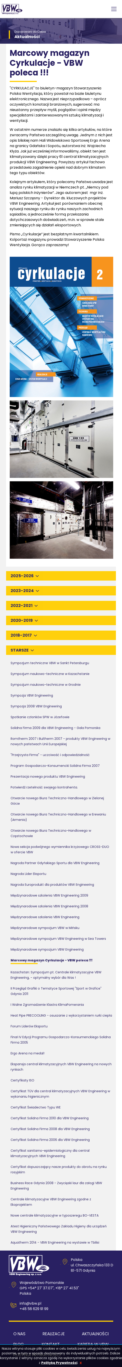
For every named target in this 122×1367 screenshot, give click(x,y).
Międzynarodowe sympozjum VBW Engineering (47, 949)
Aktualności (95, 1334)
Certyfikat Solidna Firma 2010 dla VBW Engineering (50, 1118)
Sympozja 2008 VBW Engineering (36, 706)
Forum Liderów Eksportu (29, 1026)
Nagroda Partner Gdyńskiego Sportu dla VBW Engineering (55, 863)
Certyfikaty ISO (22, 1080)
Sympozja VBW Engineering (32, 695)
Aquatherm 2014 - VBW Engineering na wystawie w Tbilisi (55, 1242)
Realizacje (54, 1334)
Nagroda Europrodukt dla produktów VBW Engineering (52, 884)
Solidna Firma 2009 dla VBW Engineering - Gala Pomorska (55, 728)
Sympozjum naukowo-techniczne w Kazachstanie (50, 674)
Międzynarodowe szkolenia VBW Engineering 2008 (49, 906)
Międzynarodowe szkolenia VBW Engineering (45, 917)
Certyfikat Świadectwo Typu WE (36, 1107)
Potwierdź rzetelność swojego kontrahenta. (44, 787)
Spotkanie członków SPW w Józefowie (40, 717)
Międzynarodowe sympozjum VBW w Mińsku (45, 928)
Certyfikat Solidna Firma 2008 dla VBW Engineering (50, 1129)
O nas (19, 1334)
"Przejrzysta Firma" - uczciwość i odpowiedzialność (50, 755)
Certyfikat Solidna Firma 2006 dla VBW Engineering (50, 1140)
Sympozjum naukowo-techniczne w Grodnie (46, 684)
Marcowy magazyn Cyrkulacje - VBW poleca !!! (51, 960)
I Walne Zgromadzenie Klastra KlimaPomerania (47, 1004)
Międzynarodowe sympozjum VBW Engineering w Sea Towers (58, 938)
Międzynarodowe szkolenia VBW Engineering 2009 (49, 895)
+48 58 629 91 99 (34, 1308)
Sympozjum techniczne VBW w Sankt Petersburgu (50, 663)
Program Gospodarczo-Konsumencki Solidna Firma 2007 (55, 765)
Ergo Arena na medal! (27, 1053)
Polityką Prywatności (59, 1362)
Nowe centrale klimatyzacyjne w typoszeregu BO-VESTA (55, 1215)
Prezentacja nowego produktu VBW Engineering (48, 776)
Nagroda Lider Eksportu (28, 874)
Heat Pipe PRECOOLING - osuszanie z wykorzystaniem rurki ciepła (61, 1015)
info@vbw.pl (30, 1303)
